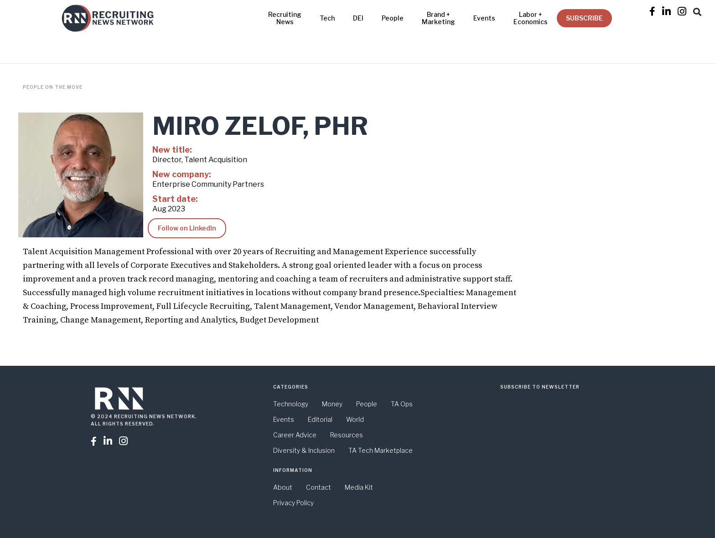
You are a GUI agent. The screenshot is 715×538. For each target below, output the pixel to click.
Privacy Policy (293, 503)
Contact (318, 487)
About (282, 487)
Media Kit (359, 487)
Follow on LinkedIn (187, 228)
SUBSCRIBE (584, 18)
